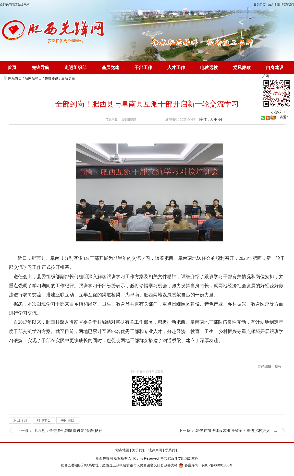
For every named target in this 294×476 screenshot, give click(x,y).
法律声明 (155, 450)
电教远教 (209, 67)
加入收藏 (274, 4)
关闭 (265, 76)
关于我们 (139, 450)
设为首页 (260, 4)
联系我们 (288, 4)
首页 (12, 67)
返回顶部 (20, 420)
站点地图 (122, 450)
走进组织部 (75, 67)
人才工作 (176, 67)
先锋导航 (40, 67)
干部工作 (143, 67)
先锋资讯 (51, 78)
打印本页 (44, 420)
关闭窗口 (67, 420)
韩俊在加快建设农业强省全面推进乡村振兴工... (236, 430)
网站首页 (15, 78)
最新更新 (68, 78)
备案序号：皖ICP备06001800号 (206, 465)
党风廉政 (242, 67)
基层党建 (110, 67)
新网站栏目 (33, 78)
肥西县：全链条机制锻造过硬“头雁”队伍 (68, 430)
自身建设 (274, 67)
